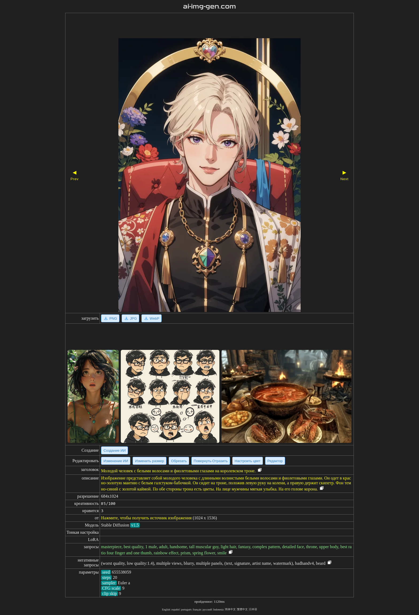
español (176, 609)
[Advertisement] (200, 26)
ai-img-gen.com (209, 6)
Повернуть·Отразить (211, 461)
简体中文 (230, 609)
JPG (130, 318)
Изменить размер (149, 461)
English (166, 609)
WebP (151, 318)
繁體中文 (242, 609)
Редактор (275, 461)
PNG (110, 318)
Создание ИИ (114, 450)
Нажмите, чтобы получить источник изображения (146, 518)
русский (207, 609)
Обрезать (179, 461)
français (197, 609)
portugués (186, 609)
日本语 (253, 609)
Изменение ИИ (115, 461)
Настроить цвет (247, 461)
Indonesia (218, 609)
